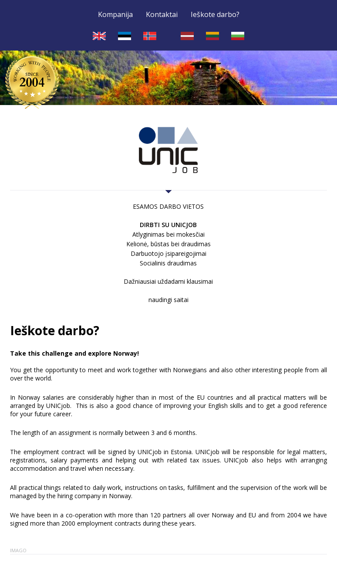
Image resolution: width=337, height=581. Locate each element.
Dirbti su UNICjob (168, 225)
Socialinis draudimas (168, 263)
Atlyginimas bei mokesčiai (168, 234)
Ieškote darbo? (215, 14)
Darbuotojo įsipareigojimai (168, 253)
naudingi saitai (168, 300)
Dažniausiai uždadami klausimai (168, 281)
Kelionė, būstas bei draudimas (168, 244)
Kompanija (115, 14)
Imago (18, 550)
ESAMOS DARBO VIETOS (168, 206)
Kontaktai (162, 14)
